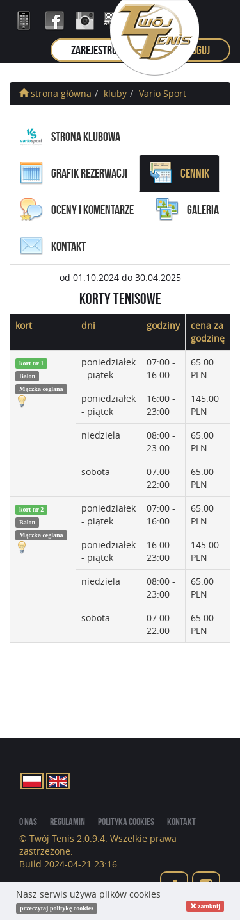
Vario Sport (162, 93)
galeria (187, 209)
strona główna (55, 93)
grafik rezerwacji (73, 173)
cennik (179, 173)
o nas (28, 821)
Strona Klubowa (70, 136)
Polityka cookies (126, 821)
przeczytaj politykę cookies (56, 908)
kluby (115, 93)
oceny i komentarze (77, 209)
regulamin (67, 821)
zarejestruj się (102, 50)
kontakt (53, 246)
